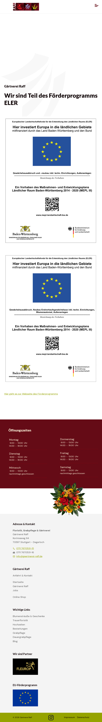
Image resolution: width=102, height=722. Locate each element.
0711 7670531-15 (23, 548)
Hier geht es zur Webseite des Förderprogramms (31, 393)
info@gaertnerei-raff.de (27, 556)
